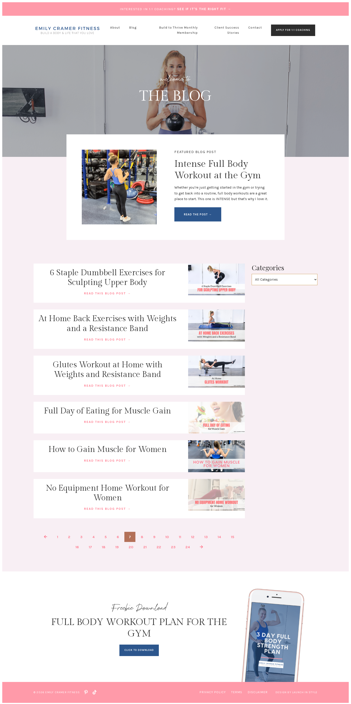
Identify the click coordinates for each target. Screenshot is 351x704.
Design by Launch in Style (296, 691)
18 (103, 546)
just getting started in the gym (225, 188)
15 (232, 536)
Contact (255, 27)
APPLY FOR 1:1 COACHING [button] (293, 30)
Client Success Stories (226, 30)
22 (159, 546)
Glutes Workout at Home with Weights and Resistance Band (107, 369)
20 (131, 546)
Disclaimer (258, 691)
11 (180, 536)
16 (77, 546)
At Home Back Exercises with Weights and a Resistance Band (107, 323)
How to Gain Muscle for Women (107, 449)
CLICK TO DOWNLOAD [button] (139, 649)
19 (117, 546)
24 (187, 546)
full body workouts (233, 193)
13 (206, 536)
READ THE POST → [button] (198, 214)
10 (167, 536)
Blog (133, 27)
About (115, 27)
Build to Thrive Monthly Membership (178, 30)
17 (90, 546)
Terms (236, 691)
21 (145, 546)
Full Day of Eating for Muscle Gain (107, 410)
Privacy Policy (212, 691)
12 (192, 536)
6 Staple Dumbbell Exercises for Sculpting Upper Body (107, 277)
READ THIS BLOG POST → (107, 293)
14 (219, 536)
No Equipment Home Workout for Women (107, 492)
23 (173, 546)
